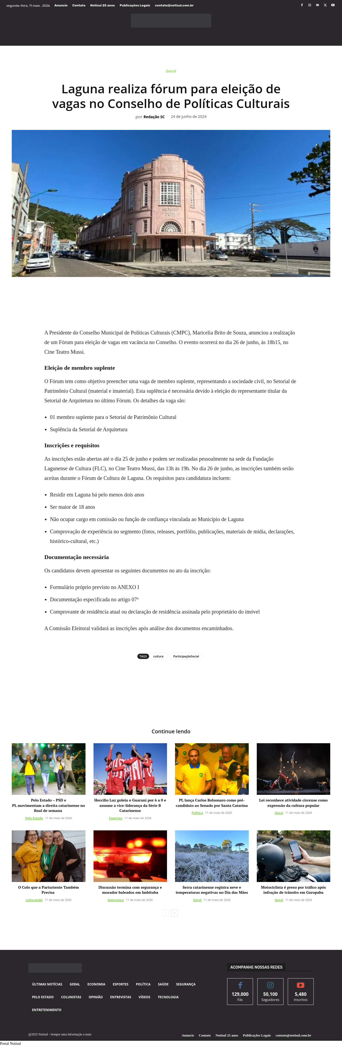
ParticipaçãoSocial (186, 656)
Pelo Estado (34, 818)
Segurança (116, 900)
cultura (158, 656)
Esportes (115, 818)
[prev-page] (165, 913)
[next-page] (174, 913)
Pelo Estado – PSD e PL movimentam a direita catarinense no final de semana (48, 805)
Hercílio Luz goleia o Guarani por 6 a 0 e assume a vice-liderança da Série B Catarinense (130, 805)
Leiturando (34, 900)
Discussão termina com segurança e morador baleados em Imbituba (130, 890)
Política (197, 813)
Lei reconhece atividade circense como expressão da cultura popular (293, 802)
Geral (171, 72)
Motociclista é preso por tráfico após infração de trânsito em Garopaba (293, 890)
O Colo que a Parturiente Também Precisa (48, 890)
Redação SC (154, 117)
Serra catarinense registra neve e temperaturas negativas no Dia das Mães (212, 890)
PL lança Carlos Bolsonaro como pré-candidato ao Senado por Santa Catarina (212, 802)
